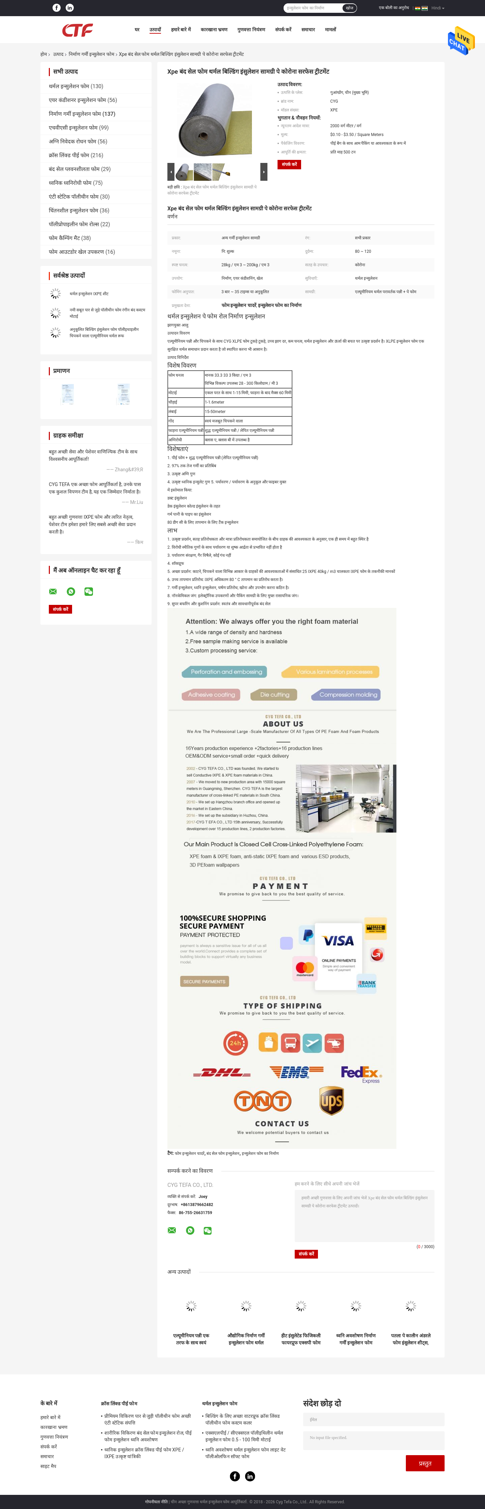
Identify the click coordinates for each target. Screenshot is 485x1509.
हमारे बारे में (181, 29)
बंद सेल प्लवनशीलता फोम (74, 169)
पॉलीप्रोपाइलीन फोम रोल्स (74, 224)
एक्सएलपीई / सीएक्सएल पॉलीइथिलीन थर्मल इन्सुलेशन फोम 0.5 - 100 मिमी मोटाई (244, 1436)
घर (137, 29)
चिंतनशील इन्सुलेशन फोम (73, 210)
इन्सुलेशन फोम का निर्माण (260, 1153)
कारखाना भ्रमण (214, 29)
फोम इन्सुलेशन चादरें (189, 1153)
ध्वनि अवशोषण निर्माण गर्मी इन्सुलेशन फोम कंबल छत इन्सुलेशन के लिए (356, 1339)
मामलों (330, 29)
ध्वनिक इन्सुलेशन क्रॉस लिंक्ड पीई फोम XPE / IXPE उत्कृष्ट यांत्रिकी (144, 1453)
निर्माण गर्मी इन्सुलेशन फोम (91, 54)
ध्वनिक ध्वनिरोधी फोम (70, 183)
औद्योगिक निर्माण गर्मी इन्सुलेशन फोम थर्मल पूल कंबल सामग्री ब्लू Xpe (246, 1339)
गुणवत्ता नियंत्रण (251, 29)
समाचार (308, 29)
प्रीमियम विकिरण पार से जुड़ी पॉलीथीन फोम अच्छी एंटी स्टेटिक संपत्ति (147, 1419)
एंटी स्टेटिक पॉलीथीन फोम (74, 197)
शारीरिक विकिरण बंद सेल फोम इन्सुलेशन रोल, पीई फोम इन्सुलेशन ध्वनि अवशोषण (148, 1436)
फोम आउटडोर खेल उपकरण (76, 252)
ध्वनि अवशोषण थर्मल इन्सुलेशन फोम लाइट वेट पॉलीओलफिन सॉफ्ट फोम (245, 1453)
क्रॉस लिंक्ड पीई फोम (69, 155)
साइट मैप (48, 1466)
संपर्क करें (283, 29)
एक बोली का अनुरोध (394, 7)
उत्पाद (58, 54)
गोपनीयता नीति (156, 1502)
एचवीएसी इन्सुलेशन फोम (73, 128)
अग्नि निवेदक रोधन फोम (72, 141)
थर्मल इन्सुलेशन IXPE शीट (89, 293)
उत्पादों (155, 29)
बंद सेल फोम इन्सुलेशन (222, 1153)
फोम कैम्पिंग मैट (64, 238)
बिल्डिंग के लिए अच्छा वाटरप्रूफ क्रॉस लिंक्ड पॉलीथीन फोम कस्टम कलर (242, 1419)
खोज (349, 8)
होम (43, 54)
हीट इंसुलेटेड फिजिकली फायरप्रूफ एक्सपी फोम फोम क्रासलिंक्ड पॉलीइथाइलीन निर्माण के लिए (301, 1339)
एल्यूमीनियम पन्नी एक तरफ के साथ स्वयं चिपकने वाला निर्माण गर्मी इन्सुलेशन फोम (191, 1339)
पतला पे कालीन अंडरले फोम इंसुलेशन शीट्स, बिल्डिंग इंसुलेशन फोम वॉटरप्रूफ (410, 1339)
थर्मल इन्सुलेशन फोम (69, 86)
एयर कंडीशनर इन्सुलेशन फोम (77, 100)
